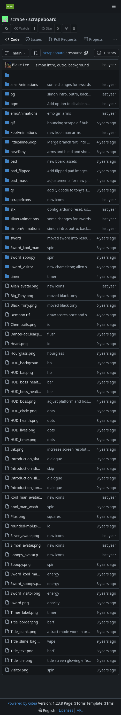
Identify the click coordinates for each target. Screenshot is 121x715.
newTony (18, 151)
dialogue (54, 458)
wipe (51, 641)
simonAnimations (25, 228)
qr (12, 190)
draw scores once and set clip (72, 314)
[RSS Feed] (6, 28)
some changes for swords (69, 84)
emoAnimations (24, 113)
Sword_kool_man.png (29, 574)
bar (50, 382)
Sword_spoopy (23, 257)
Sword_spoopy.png (27, 583)
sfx (13, 209)
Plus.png (18, 516)
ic (48, 324)
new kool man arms (64, 132)
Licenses (66, 710)
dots (51, 410)
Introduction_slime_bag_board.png (40, 468)
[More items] (115, 39)
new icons (55, 199)
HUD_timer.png (23, 439)
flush (51, 334)
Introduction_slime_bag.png (34, 478)
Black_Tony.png (24, 305)
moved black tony (62, 295)
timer (15, 276)
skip (50, 468)
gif (13, 122)
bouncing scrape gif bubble (70, 122)
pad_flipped (21, 170)
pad (14, 161)
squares (54, 516)
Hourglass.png (23, 353)
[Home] (10, 6)
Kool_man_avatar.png (29, 497)
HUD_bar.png (22, 372)
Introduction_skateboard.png (35, 458)
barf (50, 622)
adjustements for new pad (69, 180)
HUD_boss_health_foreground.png (40, 391)
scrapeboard (42, 19)
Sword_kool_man (25, 247)
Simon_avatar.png (26, 545)
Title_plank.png (23, 631)
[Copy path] (86, 53)
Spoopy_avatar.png (27, 554)
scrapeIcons (21, 199)
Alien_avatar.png (25, 286)
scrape (17, 19)
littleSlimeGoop (23, 142)
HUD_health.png (25, 420)
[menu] (47, 710)
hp (49, 362)
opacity (53, 602)
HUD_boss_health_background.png (40, 382)
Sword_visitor (22, 266)
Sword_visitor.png (25, 593)
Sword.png (20, 602)
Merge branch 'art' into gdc (70, 142)
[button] (36, 53)
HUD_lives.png (23, 430)
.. (9, 74)
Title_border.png (24, 622)
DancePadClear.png (27, 334)
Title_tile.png (21, 660)
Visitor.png (19, 670)
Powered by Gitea (22, 703)
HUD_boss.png (23, 401)
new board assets (62, 161)
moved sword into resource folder (76, 238)
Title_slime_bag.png (27, 641)
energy (53, 574)
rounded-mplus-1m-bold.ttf (34, 526)
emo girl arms (59, 113)
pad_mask (19, 180)
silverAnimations (25, 218)
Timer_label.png (24, 612)
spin (51, 247)
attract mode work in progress (73, 631)
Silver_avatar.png (25, 535)
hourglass (55, 353)
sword (16, 238)
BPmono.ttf (20, 314)
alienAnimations (24, 84)
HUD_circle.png (24, 410)
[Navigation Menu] (113, 6)
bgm (14, 103)
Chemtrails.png (23, 324)
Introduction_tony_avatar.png (36, 487)
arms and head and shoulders (72, 151)
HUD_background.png (29, 362)
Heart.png (19, 343)
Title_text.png (22, 650)
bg (13, 94)
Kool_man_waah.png (28, 506)
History (106, 52)
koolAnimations (24, 132)
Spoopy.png (21, 564)
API (79, 710)
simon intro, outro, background (62, 65)
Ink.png (17, 449)
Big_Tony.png (22, 295)
